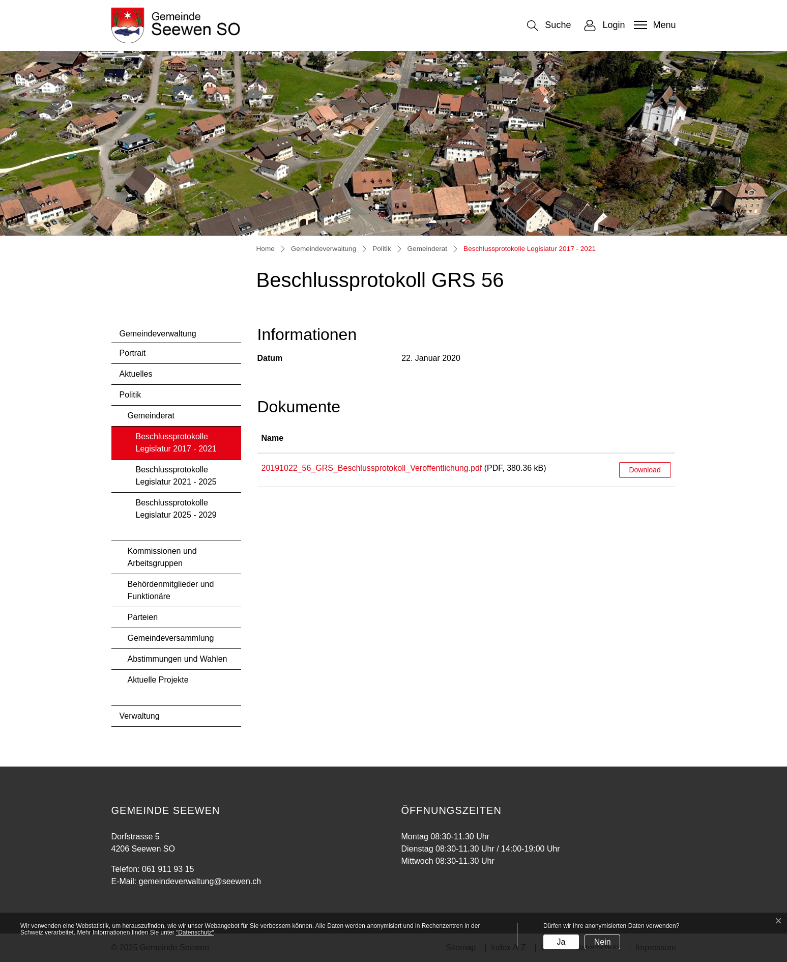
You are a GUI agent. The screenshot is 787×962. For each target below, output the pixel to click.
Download (644, 470)
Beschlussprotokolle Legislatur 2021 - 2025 (176, 475)
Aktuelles (136, 374)
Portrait (133, 353)
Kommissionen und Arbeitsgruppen (162, 557)
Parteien (143, 617)
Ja (561, 942)
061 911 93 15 (168, 869)
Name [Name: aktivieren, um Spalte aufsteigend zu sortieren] (272, 438)
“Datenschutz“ (195, 932)
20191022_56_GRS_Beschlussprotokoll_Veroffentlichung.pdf (371, 468)
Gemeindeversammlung (171, 638)
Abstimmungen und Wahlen (177, 659)
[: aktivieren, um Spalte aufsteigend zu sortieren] (645, 439)
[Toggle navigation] (653, 25)
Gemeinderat (151, 415)
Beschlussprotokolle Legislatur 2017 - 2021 (176, 445)
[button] (548, 26)
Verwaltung (140, 716)
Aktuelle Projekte (158, 679)
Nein (602, 942)
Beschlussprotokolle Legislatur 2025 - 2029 (176, 508)
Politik (130, 394)
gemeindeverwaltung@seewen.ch (200, 881)
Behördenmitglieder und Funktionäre (171, 590)
